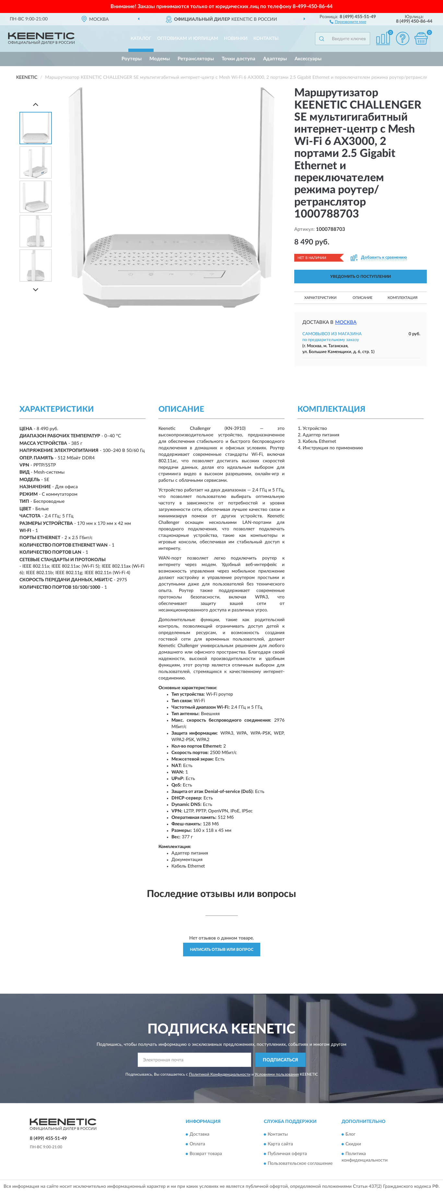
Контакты (266, 38)
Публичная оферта (287, 1154)
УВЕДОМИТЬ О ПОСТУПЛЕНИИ (360, 276)
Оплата (197, 1144)
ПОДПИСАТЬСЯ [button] (280, 1060)
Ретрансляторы (196, 58)
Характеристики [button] (320, 298)
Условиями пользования (277, 1074)
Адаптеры (275, 58)
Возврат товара (206, 1154)
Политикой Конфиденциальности (220, 1074)
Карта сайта (280, 1144)
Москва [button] (345, 322)
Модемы (159, 58)
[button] (348, 21)
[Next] (35, 290)
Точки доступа (238, 58)
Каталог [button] (141, 38)
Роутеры (132, 58)
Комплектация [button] (402, 298)
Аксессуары (308, 58)
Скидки (353, 1144)
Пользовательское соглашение (300, 1163)
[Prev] (35, 104)
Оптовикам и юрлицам (187, 38)
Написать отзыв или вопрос (221, 949)
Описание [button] (362, 298)
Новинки (236, 38)
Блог (350, 1134)
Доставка (199, 1134)
